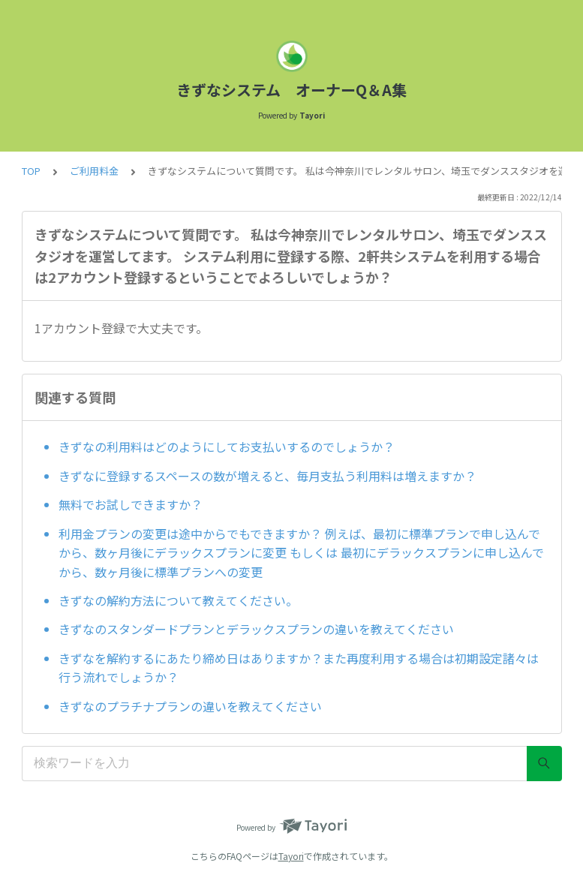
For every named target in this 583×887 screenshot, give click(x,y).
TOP (31, 171)
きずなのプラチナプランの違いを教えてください (190, 706)
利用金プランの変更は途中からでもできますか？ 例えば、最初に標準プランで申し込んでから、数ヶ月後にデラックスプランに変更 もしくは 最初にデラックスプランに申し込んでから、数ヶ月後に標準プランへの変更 (301, 553)
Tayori (291, 855)
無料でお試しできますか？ (131, 504)
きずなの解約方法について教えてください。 (178, 600)
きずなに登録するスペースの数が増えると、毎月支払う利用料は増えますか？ (267, 476)
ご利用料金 (94, 171)
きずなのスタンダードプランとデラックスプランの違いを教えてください (256, 629)
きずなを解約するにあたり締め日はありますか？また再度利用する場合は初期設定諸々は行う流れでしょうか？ (299, 668)
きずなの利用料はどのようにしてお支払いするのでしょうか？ (227, 446)
